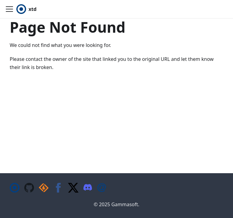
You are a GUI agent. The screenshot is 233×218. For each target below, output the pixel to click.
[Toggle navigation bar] (9, 9)
